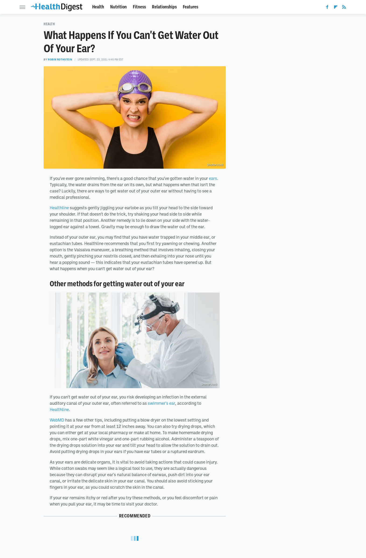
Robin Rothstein (60, 59)
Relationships (164, 7)
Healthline (59, 207)
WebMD (57, 419)
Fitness (139, 7)
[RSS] (344, 8)
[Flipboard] (335, 8)
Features (190, 7)
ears (213, 178)
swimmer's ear (161, 403)
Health (98, 7)
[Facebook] (327, 8)
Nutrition (118, 7)
